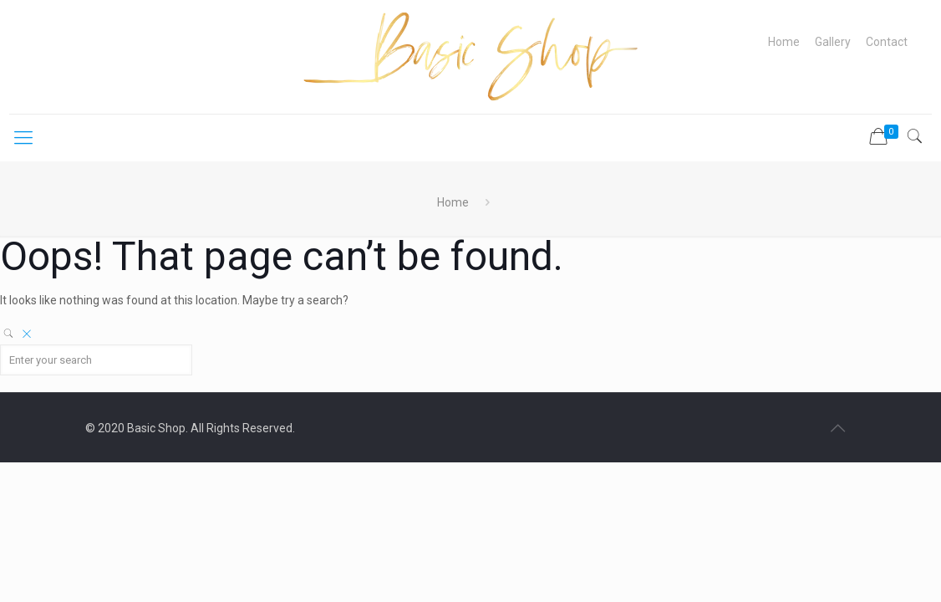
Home (784, 42)
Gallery (833, 42)
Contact (887, 42)
